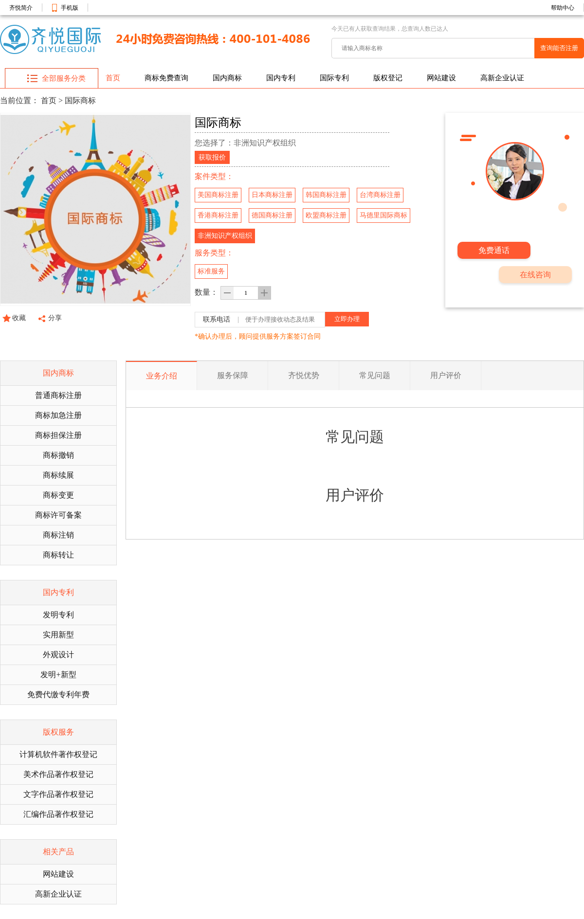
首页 (113, 78)
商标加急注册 (58, 415)
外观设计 (58, 654)
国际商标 (80, 100)
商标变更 (58, 495)
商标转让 (58, 555)
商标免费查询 (166, 78)
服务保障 (232, 375)
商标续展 (58, 475)
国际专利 (334, 78)
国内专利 (280, 78)
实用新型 (58, 635)
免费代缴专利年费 (58, 694)
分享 (55, 318)
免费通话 (494, 250)
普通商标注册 (58, 395)
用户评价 (445, 375)
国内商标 (227, 78)
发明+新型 (58, 674)
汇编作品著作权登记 (58, 814)
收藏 (19, 318)
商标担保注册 (58, 435)
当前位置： (19, 100)
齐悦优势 (303, 375)
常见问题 (374, 375)
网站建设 (441, 78)
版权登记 (387, 78)
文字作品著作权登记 (58, 794)
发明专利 (58, 615)
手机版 (69, 7)
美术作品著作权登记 (58, 774)
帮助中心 (562, 7)
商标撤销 (58, 455)
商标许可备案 (58, 515)
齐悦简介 (21, 7)
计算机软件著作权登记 (58, 754)
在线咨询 (535, 274)
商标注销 (58, 535)
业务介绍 (161, 376)
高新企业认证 (502, 78)
